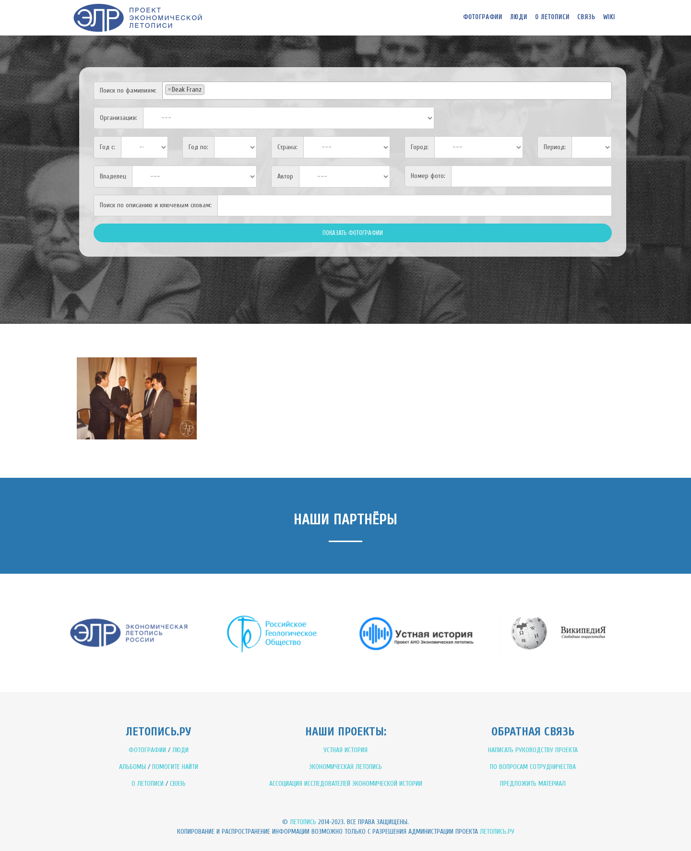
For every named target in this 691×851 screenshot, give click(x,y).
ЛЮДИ (180, 750)
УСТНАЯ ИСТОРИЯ (345, 750)
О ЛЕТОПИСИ (147, 784)
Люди (518, 17)
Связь (586, 17)
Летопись (303, 822)
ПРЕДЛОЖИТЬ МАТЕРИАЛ (533, 784)
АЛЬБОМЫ (132, 767)
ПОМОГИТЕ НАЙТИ (175, 767)
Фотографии (482, 17)
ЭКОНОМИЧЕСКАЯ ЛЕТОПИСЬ (345, 767)
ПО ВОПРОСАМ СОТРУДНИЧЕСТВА (533, 767)
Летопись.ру (497, 831)
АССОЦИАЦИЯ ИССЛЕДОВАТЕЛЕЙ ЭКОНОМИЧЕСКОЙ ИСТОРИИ (345, 784)
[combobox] (387, 91)
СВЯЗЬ (178, 784)
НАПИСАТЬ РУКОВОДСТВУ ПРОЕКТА (533, 750)
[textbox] (209, 89)
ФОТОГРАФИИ (147, 750)
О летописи (552, 17)
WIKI (609, 17)
